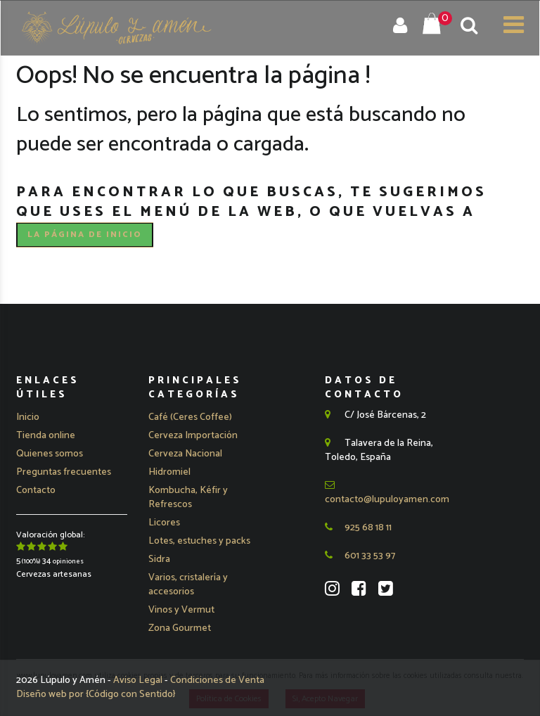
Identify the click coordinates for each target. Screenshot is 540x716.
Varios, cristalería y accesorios (188, 585)
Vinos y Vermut (181, 610)
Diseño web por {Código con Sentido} (96, 694)
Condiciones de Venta (217, 680)
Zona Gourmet (179, 628)
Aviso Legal (139, 680)
